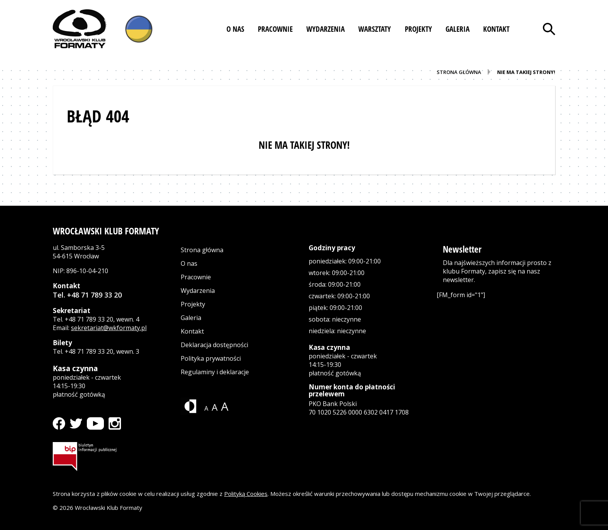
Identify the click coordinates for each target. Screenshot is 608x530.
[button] (235, 29)
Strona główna (202, 250)
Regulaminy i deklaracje (215, 372)
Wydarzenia (198, 290)
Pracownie (196, 277)
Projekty (193, 304)
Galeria (191, 317)
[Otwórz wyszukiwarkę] (549, 29)
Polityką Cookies (246, 493)
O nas (189, 263)
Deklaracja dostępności (214, 345)
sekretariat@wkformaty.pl (109, 328)
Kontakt (192, 331)
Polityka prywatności (211, 358)
